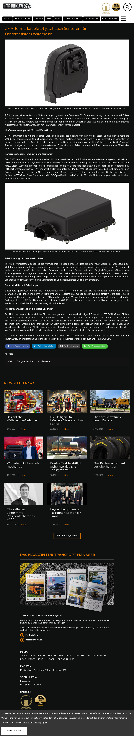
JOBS (40, 659)
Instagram (25, 685)
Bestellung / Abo (33, 640)
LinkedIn (37, 685)
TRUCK (7, 19)
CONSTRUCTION (72, 19)
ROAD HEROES (109, 19)
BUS (49, 19)
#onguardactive (25, 362)
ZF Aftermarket (13, 115)
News (23, 429)
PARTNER (25, 692)
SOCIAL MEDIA (28, 677)
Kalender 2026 (59, 670)
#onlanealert (45, 362)
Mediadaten (31, 635)
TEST (57, 19)
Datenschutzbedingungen (34, 722)
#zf (10, 362)
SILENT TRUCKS (66, 659)
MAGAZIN (50, 659)
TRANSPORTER (23, 19)
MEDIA (24, 652)
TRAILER (38, 19)
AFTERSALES (91, 19)
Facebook (25, 681)
